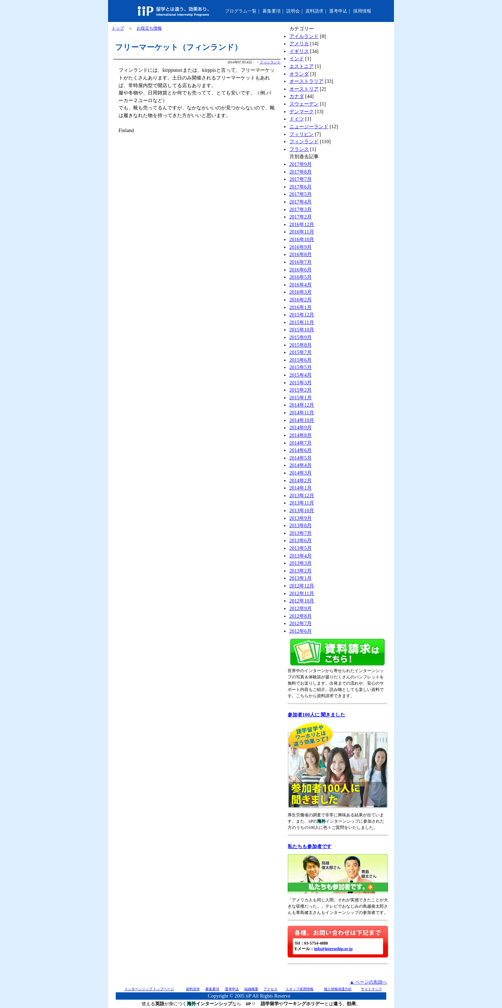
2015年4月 (300, 375)
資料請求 (314, 11)
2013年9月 (300, 518)
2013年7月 (300, 533)
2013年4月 (300, 556)
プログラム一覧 (241, 11)
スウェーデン (304, 104)
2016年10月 (301, 239)
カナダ (296, 96)
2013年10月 (301, 510)
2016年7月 (300, 262)
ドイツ (296, 119)
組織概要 (251, 989)
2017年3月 (300, 209)
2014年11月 (301, 412)
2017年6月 (300, 187)
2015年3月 (300, 382)
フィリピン (301, 134)
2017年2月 (300, 217)
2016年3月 (300, 292)
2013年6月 (300, 540)
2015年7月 (300, 352)
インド (296, 58)
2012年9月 (300, 608)
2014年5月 (300, 458)
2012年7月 (300, 623)
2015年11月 (301, 322)
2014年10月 (301, 420)
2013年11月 (301, 503)
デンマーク (301, 111)
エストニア (301, 66)
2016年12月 (301, 224)
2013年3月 (300, 563)
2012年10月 (301, 600)
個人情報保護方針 (338, 989)
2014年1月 (300, 488)
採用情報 (362, 11)
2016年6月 (300, 269)
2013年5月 (300, 548)
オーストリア (304, 89)
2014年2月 (300, 480)
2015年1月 (300, 397)
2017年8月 (300, 172)
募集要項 (272, 11)
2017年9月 (300, 164)
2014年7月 (300, 443)
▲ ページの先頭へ (368, 982)
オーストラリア (306, 81)
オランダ (299, 74)
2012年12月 (301, 585)
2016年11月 (301, 231)
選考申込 (338, 11)
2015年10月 (301, 329)
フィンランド (270, 62)
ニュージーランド (308, 126)
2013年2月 (300, 571)
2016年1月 (300, 307)
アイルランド (304, 36)
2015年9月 (300, 337)
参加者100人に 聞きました (316, 714)
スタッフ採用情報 (299, 989)
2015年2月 (300, 390)
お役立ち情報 (149, 28)
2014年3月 (300, 473)
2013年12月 (301, 495)
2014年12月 (301, 405)
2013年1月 (300, 578)
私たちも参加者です (310, 846)
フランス (299, 149)
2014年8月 (300, 435)
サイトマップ (371, 989)
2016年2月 (300, 299)
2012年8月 (300, 616)
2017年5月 (300, 194)
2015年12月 (301, 314)
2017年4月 (300, 202)
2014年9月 (300, 427)
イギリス (299, 51)
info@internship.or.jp (333, 948)
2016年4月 (300, 284)
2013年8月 (300, 525)
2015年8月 (300, 345)
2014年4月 (300, 465)
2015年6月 (300, 360)
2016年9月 (300, 247)
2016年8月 (300, 254)
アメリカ (299, 43)
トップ (118, 28)
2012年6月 (300, 631)
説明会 (293, 11)
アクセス (270, 989)
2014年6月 (300, 450)
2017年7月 (300, 179)
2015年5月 (300, 367)
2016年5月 (300, 277)
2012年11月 (301, 593)
